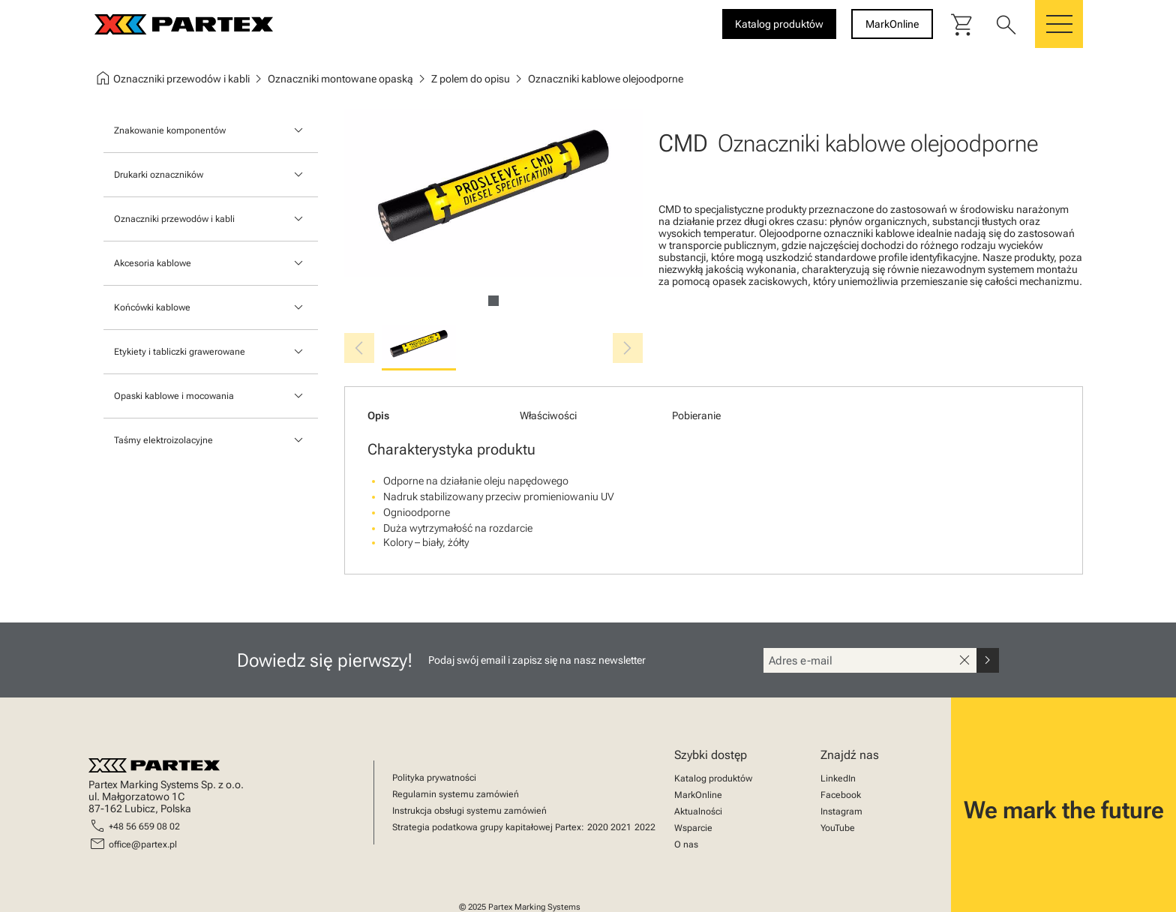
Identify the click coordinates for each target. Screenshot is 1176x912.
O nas (686, 844)
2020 (597, 827)
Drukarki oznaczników (158, 175)
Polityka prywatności (434, 777)
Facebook (840, 795)
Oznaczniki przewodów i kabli (174, 219)
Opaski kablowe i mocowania (174, 396)
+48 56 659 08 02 (144, 826)
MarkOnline (698, 795)
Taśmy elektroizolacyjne (163, 440)
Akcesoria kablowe (152, 263)
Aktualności (698, 811)
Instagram (841, 811)
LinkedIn (838, 778)
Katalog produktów (713, 778)
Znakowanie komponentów (170, 130)
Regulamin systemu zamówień (455, 794)
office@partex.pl (143, 844)
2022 (645, 827)
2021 (621, 827)
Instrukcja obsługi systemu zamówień (469, 811)
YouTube (837, 828)
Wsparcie (693, 828)
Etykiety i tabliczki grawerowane (179, 351)
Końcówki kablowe (152, 307)
